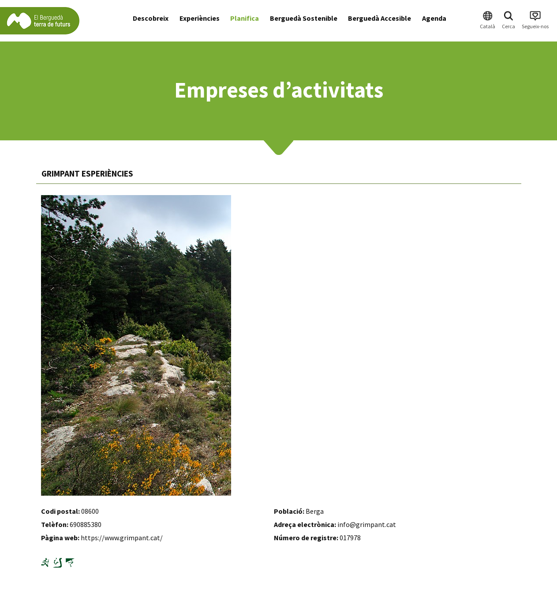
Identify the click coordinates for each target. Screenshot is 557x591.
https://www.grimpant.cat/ (122, 537)
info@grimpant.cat (366, 524)
